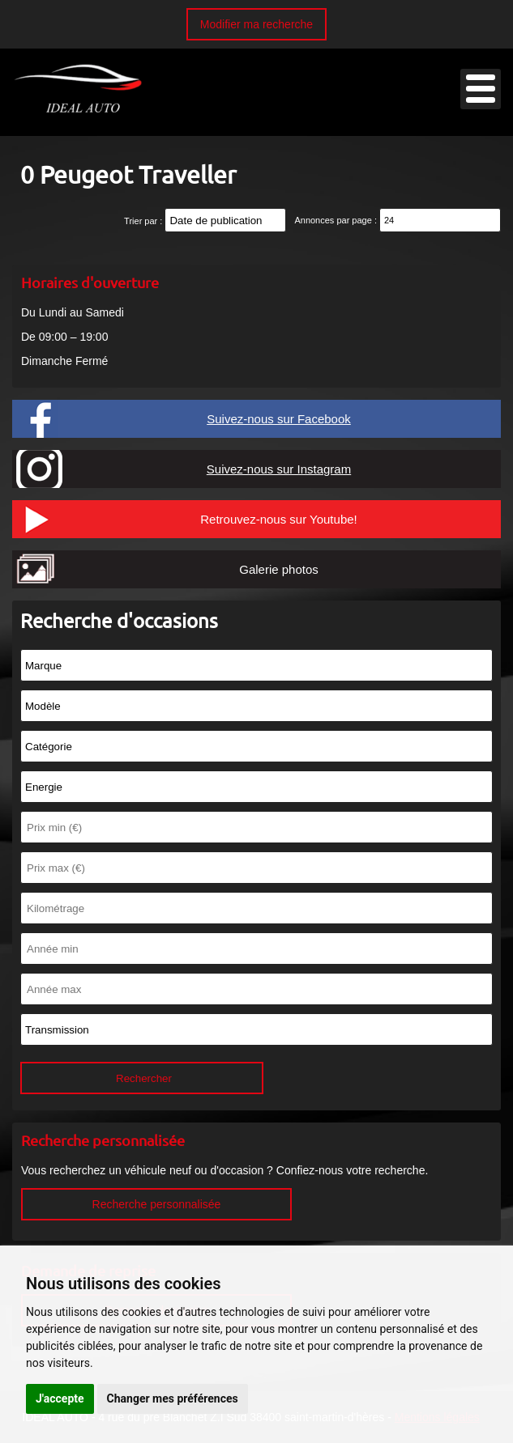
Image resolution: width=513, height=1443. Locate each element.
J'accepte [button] (60, 1398)
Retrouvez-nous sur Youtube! (278, 519)
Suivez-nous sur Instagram (279, 469)
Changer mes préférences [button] (172, 1398)
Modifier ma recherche (256, 24)
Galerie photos (278, 569)
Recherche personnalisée (156, 1204)
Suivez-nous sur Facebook (279, 419)
